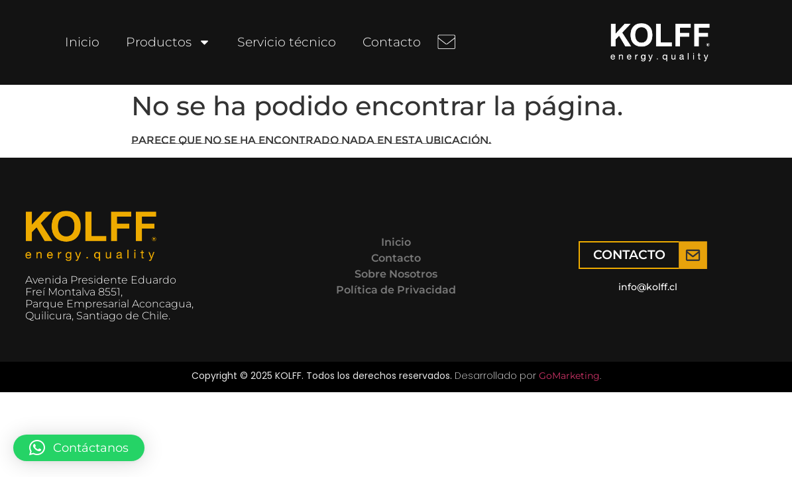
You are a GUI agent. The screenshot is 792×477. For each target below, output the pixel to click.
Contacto (392, 42)
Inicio (82, 42)
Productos (168, 42)
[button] (78, 448)
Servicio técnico (286, 42)
